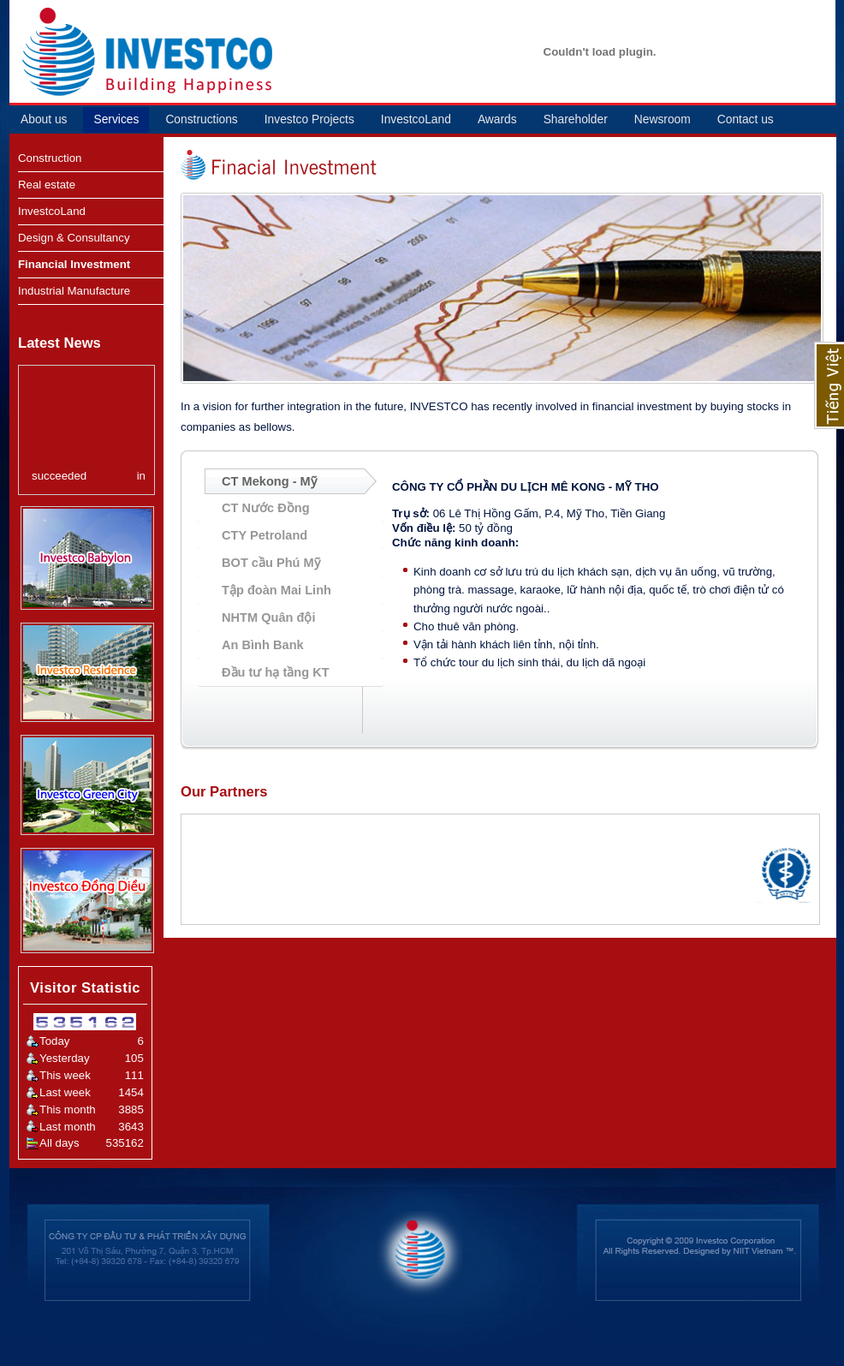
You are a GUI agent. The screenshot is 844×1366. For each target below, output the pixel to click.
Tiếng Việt (829, 385)
